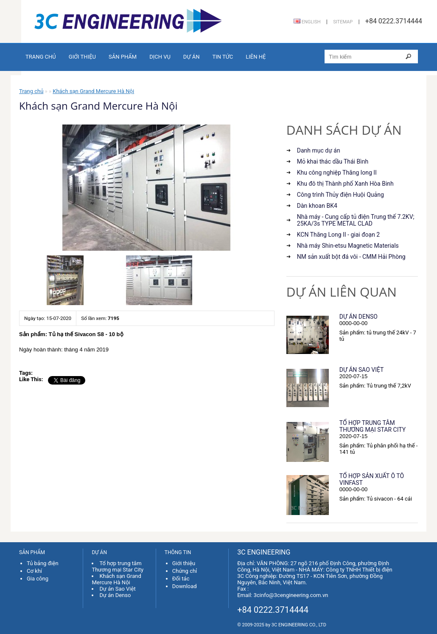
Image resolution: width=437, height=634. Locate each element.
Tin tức (222, 57)
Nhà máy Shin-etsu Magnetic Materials (348, 245)
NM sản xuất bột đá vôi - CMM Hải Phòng (351, 256)
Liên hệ (256, 57)
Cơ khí (34, 571)
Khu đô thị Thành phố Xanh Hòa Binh (345, 183)
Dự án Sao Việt (361, 369)
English (307, 22)
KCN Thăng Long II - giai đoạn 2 (338, 234)
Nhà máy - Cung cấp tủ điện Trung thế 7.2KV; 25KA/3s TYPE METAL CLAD (356, 220)
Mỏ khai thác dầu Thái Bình (332, 161)
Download (184, 586)
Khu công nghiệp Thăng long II (337, 172)
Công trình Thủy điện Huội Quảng (340, 194)
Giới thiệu (82, 57)
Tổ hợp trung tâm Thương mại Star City (372, 426)
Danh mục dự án (318, 150)
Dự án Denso (358, 316)
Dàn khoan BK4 (317, 205)
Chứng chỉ (184, 571)
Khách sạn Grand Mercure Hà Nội (93, 91)
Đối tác (181, 578)
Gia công (37, 578)
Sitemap (343, 22)
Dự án (191, 57)
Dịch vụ (160, 57)
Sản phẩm (123, 57)
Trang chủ (40, 57)
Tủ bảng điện (43, 563)
